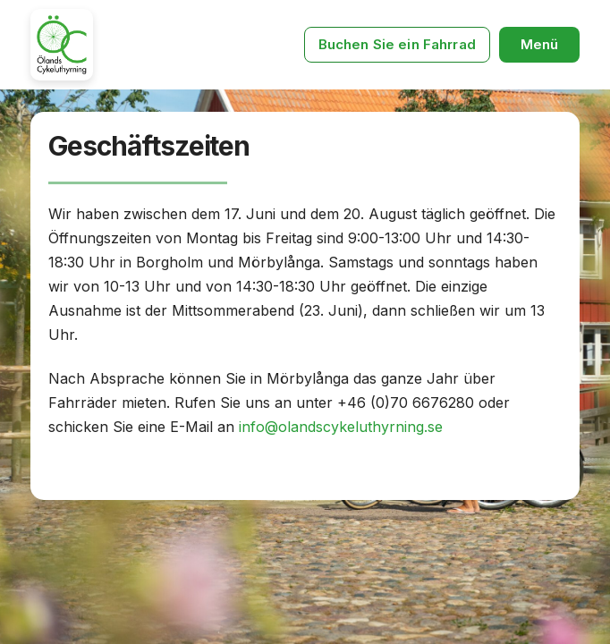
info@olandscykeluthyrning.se (338, 427)
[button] (539, 45)
